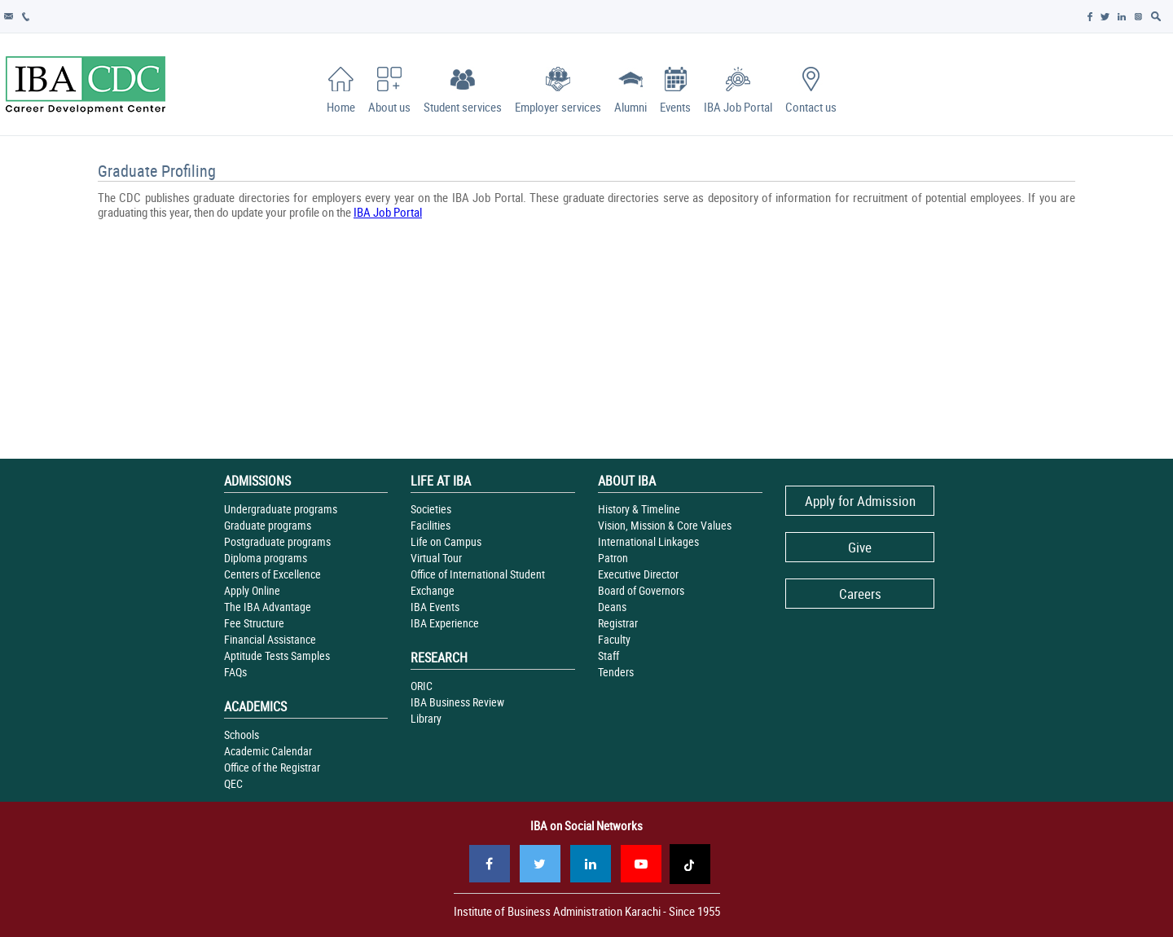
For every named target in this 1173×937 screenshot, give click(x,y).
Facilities (430, 525)
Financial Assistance (270, 639)
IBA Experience (445, 623)
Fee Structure (254, 623)
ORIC (422, 685)
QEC (233, 783)
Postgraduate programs (277, 541)
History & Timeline (639, 509)
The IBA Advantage (267, 606)
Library (426, 718)
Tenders (616, 672)
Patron (613, 557)
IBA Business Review (457, 702)
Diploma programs (265, 557)
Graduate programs (267, 525)
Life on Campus (446, 541)
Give (860, 547)
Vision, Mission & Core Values (664, 525)
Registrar (618, 623)
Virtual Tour (436, 557)
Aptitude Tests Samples (277, 655)
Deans (612, 606)
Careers (860, 593)
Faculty (614, 639)
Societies (431, 509)
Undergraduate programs (280, 509)
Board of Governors (641, 590)
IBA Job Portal (388, 212)
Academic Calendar (268, 751)
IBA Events (435, 606)
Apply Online (252, 590)
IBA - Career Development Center (85, 84)
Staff (608, 655)
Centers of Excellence (272, 574)
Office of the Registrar (272, 767)
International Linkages (648, 541)
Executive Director (638, 574)
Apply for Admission (860, 500)
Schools (241, 734)
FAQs (235, 672)
